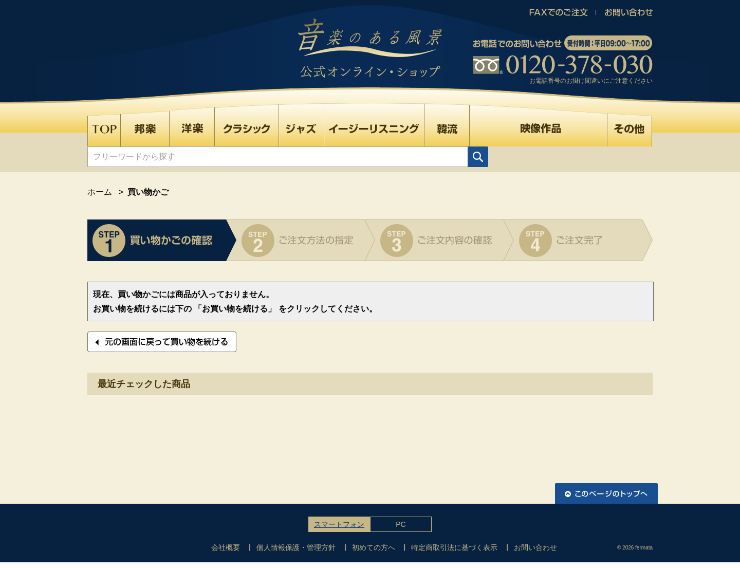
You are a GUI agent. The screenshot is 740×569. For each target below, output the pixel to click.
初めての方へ (373, 547)
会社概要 (225, 547)
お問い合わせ (535, 547)
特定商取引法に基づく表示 (454, 547)
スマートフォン (339, 524)
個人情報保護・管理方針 (296, 547)
